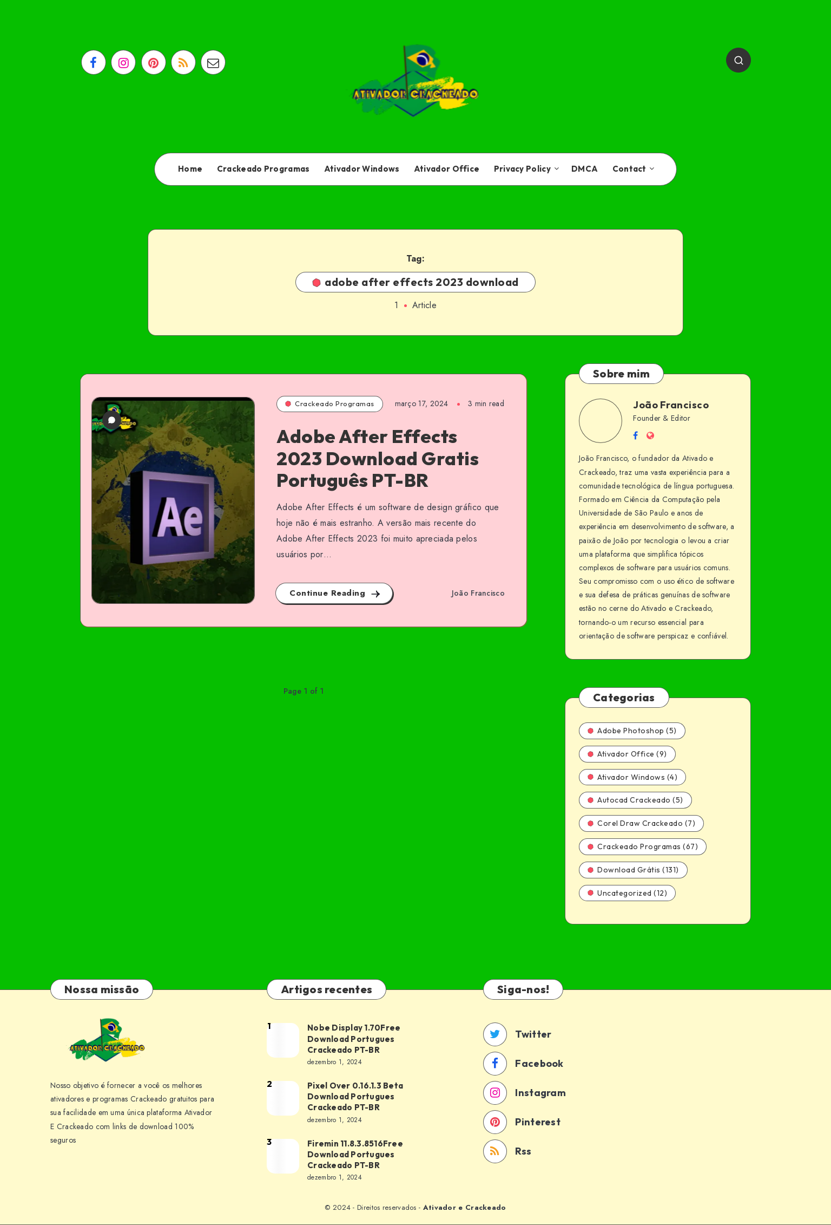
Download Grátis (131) (633, 870)
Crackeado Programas (263, 169)
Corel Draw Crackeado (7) (641, 823)
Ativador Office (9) (627, 754)
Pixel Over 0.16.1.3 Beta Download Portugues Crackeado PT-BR (355, 1096)
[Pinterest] (153, 62)
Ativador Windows (362, 169)
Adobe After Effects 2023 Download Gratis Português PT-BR (377, 458)
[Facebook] (93, 62)
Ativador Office (447, 169)
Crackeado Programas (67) (643, 846)
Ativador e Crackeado (464, 1207)
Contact (629, 169)
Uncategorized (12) (627, 893)
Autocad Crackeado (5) (635, 800)
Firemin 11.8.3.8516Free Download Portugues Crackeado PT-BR (355, 1154)
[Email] (213, 62)
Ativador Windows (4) (632, 777)
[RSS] (183, 62)
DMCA (584, 169)
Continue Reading (335, 593)
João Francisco (671, 405)
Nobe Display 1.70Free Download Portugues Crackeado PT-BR (353, 1038)
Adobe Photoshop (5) (632, 730)
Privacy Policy (522, 169)
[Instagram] (123, 62)
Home (190, 169)
